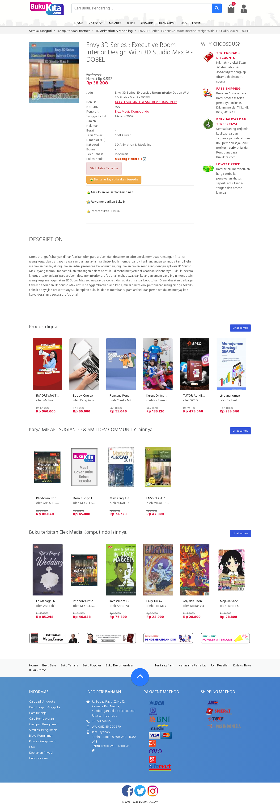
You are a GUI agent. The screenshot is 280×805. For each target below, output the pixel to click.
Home (33, 665)
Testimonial (235, 148)
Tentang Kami (164, 665)
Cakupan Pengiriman (43, 724)
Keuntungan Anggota (44, 707)
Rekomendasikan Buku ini (106, 202)
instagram (152, 791)
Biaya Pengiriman (41, 736)
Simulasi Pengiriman (43, 730)
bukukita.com (148, 802)
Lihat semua (240, 328)
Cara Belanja (38, 713)
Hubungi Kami (38, 758)
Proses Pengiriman (42, 741)
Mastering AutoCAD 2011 (127, 498)
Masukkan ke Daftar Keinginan (109, 192)
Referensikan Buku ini (103, 211)
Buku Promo (37, 670)
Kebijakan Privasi (41, 753)
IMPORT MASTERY (49, 395)
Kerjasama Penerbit (192, 665)
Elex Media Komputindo (132, 111)
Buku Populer (91, 665)
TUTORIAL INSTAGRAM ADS (202, 395)
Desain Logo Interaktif (88, 498)
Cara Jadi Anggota (42, 701)
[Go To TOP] (140, 677)
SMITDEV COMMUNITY (161, 102)
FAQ (32, 747)
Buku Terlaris (69, 665)
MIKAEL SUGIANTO (128, 102)
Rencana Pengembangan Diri (130, 395)
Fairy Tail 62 (154, 601)
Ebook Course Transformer (91, 395)
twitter (140, 791)
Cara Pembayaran (41, 719)
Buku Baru (49, 665)
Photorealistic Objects (52, 498)
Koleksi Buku (242, 665)
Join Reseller (220, 665)
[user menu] (244, 8)
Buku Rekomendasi (119, 665)
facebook (127, 791)
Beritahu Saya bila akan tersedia (113, 179)
